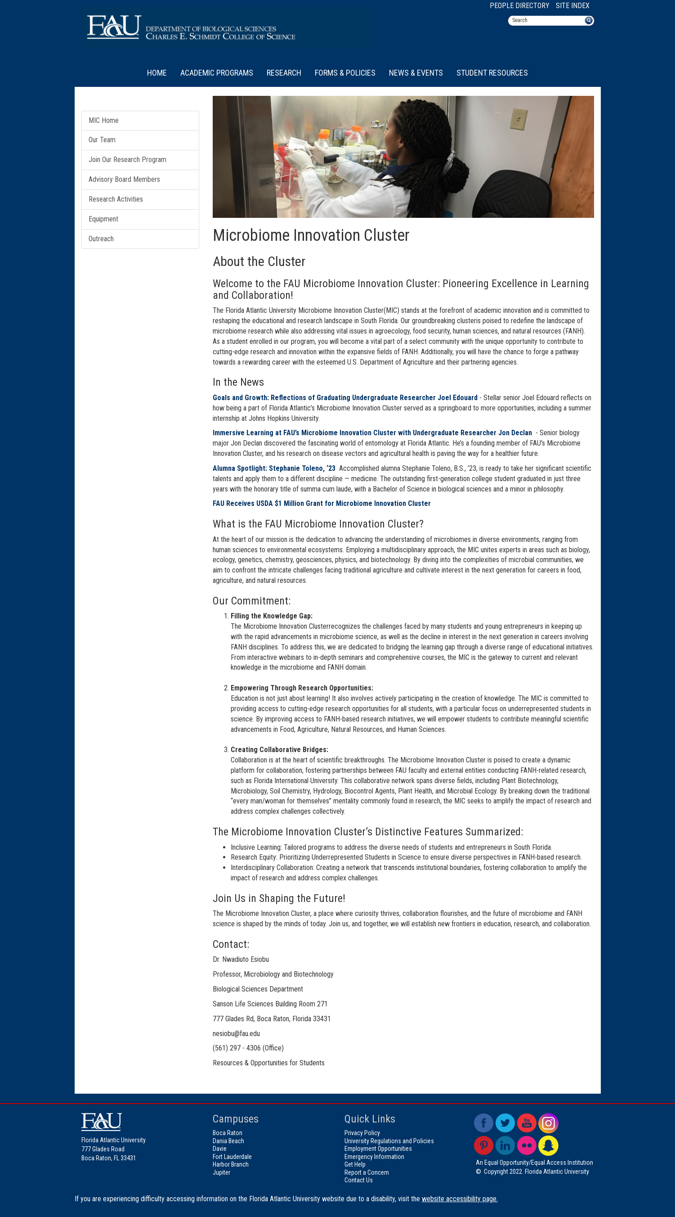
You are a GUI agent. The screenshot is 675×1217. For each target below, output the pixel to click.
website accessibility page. (460, 1198)
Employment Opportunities (378, 1148)
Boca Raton (227, 1132)
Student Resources (492, 72)
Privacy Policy (362, 1132)
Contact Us (358, 1180)
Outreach (101, 238)
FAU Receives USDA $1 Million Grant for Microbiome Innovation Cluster (322, 503)
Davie (220, 1148)
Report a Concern (366, 1172)
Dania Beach (228, 1141)
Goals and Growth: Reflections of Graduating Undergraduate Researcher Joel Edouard (345, 397)
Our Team (102, 139)
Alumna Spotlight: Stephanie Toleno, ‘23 (275, 468)
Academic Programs (216, 72)
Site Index (573, 5)
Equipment (103, 219)
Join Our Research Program (127, 159)
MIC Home (104, 120)
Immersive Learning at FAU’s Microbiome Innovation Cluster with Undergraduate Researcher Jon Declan (372, 432)
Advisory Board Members (124, 179)
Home (157, 72)
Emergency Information (374, 1156)
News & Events (416, 72)
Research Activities (116, 199)
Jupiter (221, 1172)
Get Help (355, 1164)
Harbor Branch (231, 1164)
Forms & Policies (345, 72)
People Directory (520, 5)
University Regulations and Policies (389, 1141)
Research (284, 72)
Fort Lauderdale (232, 1156)
